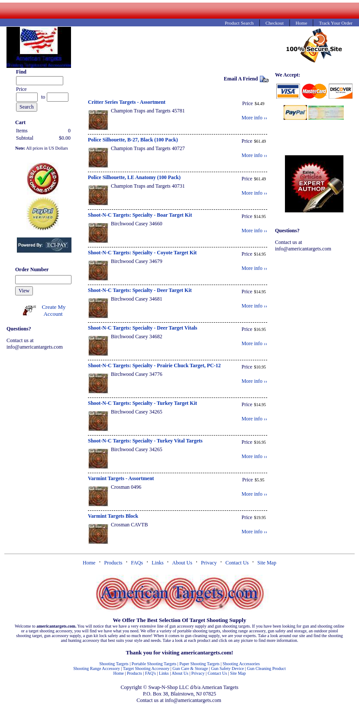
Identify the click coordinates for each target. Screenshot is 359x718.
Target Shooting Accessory (146, 668)
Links (157, 563)
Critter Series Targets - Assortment (126, 102)
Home (89, 563)
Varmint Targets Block (113, 516)
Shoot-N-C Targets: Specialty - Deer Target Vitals (142, 328)
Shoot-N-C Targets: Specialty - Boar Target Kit (140, 215)
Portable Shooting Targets (154, 663)
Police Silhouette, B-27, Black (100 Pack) (133, 140)
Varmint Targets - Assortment (121, 478)
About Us (182, 563)
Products (113, 563)
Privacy (209, 563)
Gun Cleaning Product (266, 668)
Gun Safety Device (227, 668)
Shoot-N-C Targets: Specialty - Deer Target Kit (140, 290)
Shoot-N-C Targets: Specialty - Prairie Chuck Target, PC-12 (154, 365)
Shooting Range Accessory (96, 668)
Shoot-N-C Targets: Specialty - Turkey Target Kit (142, 403)
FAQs (137, 563)
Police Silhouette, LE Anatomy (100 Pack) (134, 177)
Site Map (266, 563)
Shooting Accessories (241, 663)
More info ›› (254, 118)
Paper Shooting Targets (199, 663)
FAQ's (150, 673)
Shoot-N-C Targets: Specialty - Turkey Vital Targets (145, 441)
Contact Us (237, 563)
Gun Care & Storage (190, 668)
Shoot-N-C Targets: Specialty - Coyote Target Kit (142, 253)
